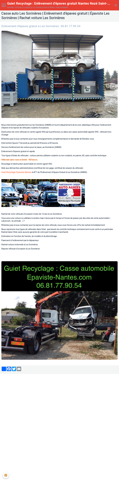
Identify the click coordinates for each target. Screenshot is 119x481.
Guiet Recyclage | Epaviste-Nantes (16, 173)
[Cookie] (6, 475)
